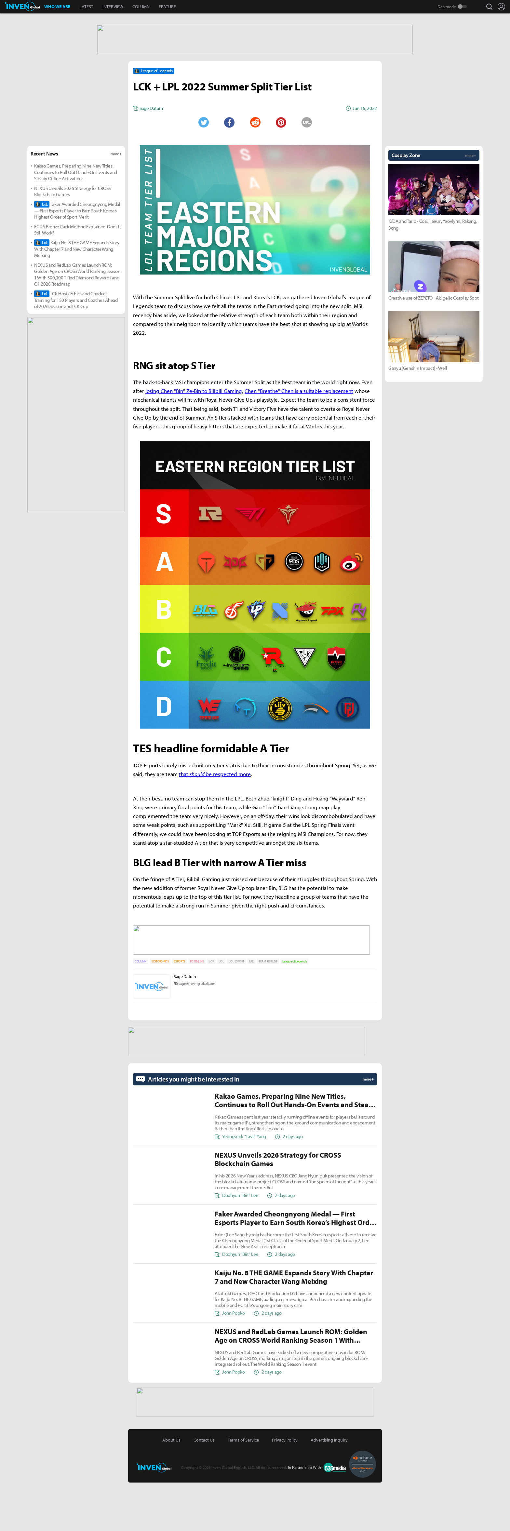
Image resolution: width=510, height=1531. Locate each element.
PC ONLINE (197, 1011)
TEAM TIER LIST (268, 1011)
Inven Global (22, 6)
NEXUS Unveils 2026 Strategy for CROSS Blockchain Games (72, 242)
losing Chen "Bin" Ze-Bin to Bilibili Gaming (193, 442)
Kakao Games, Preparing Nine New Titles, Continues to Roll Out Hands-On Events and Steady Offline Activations (75, 223)
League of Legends (294, 1011)
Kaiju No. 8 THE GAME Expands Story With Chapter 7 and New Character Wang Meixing (76, 300)
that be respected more (215, 825)
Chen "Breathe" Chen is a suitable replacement (299, 442)
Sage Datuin (185, 1026)
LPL (251, 1011)
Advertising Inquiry (329, 1488)
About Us (171, 1488)
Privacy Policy (285, 1488)
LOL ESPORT (236, 1011)
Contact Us (204, 1488)
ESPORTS (179, 1011)
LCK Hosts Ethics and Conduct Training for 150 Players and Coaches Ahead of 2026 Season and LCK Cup (76, 351)
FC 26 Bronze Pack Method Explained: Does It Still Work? (77, 281)
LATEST (86, 6)
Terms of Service (243, 1488)
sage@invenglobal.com (197, 1033)
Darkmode (446, 6)
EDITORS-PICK (160, 1011)
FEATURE (167, 6)
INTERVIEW (112, 6)
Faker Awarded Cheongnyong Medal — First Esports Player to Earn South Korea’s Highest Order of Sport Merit (77, 262)
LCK (211, 1011)
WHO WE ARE (57, 6)
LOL (221, 1011)
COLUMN (141, 6)
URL (307, 174)
